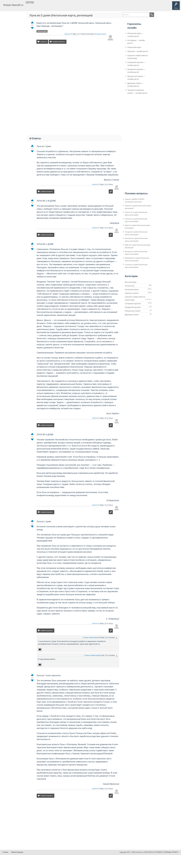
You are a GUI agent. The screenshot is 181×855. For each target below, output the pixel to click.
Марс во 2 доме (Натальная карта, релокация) (138, 246)
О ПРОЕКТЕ (158, 852)
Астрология (129, 286)
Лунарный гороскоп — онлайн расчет (136, 70)
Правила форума (17, 852)
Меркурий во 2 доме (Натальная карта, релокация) (137, 259)
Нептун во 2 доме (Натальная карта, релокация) (136, 220)
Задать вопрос (67, 7)
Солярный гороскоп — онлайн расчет (136, 63)
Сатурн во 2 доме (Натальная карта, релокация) (136, 233)
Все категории (130, 282)
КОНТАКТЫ (149, 852)
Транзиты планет (132, 293)
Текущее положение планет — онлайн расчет (137, 91)
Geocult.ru (140, 852)
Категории (55, 7)
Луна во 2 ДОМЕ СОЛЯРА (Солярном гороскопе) (134, 200)
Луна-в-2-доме (42, 31)
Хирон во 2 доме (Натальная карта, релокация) (138, 207)
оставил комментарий (90, 637)
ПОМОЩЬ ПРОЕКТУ (171, 852)
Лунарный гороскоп (133, 307)
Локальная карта (134, 47)
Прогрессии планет (132, 311)
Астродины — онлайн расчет (136, 41)
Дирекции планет (132, 315)
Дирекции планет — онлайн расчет (135, 84)
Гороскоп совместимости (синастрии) (137, 56)
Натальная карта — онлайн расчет (135, 34)
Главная (29, 7)
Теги (46, 7)
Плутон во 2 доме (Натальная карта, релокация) (136, 213)
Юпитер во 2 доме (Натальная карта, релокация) (136, 239)
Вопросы (38, 7)
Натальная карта (100, 34)
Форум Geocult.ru (13, 4)
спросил (67, 34)
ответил (95, 184)
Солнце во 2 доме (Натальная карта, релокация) (136, 266)
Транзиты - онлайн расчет (137, 51)
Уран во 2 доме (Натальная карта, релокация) (137, 226)
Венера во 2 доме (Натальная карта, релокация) (136, 253)
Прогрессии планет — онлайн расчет (136, 77)
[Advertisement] (75, 67)
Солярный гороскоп (133, 304)
